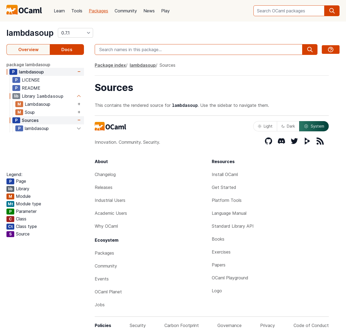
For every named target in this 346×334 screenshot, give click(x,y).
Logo (217, 290)
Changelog (105, 174)
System (314, 126)
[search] (332, 10)
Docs (66, 49)
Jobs (100, 304)
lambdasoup (30, 33)
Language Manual (229, 213)
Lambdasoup (37, 104)
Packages (98, 10)
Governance (229, 325)
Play (165, 10)
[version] (75, 33)
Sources (30, 120)
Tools (76, 10)
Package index (110, 65)
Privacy (267, 325)
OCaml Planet (108, 291)
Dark (288, 126)
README (31, 88)
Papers (218, 265)
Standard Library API (233, 226)
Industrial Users (110, 200)
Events (102, 279)
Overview (28, 49)
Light (265, 126)
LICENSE (31, 80)
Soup (30, 112)
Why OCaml (106, 226)
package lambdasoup (28, 64)
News (149, 10)
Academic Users (111, 213)
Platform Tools (227, 200)
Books (218, 239)
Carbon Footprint (181, 325)
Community (126, 10)
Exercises (221, 252)
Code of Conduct (311, 325)
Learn (59, 10)
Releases (103, 187)
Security (138, 325)
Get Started (224, 187)
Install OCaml (225, 174)
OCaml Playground (230, 277)
